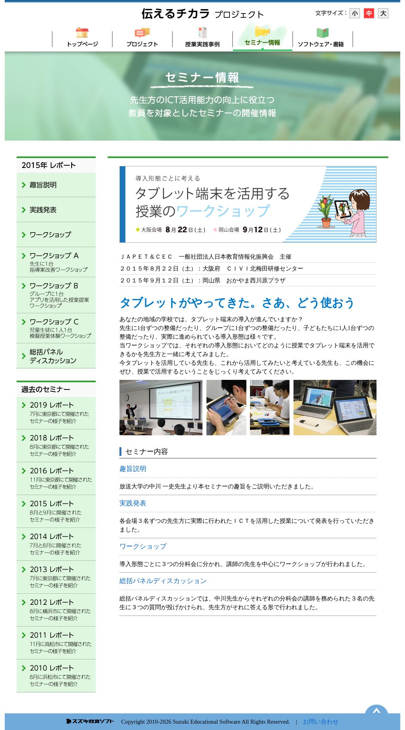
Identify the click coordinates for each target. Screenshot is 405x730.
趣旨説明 (132, 469)
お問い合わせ (321, 722)
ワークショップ (143, 546)
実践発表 (132, 503)
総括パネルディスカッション (163, 581)
